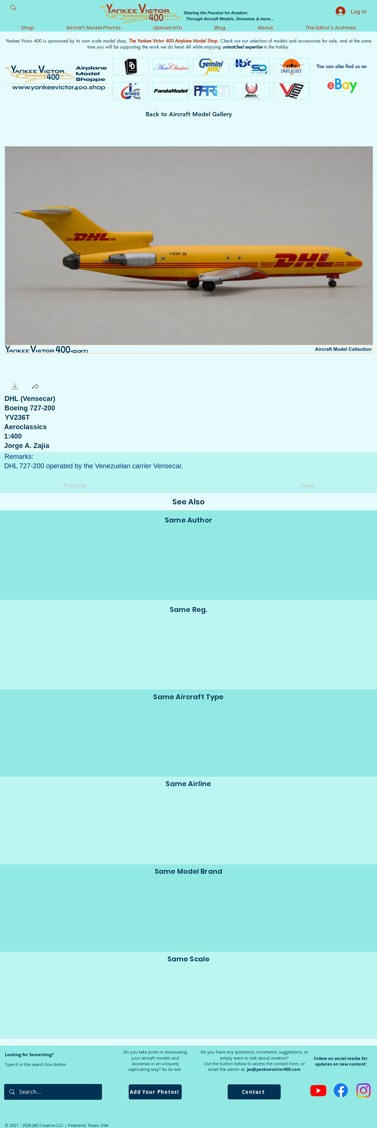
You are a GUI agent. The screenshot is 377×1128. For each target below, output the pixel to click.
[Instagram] (363, 1090)
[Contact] (254, 1091)
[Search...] (52, 1092)
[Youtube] (318, 1090)
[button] (15, 387)
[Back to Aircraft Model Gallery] (189, 114)
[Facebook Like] (65, 386)
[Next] (295, 485)
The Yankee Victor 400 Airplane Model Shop (173, 41)
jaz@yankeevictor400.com (274, 1069)
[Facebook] (340, 1090)
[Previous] (88, 485)
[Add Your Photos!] (155, 1091)
